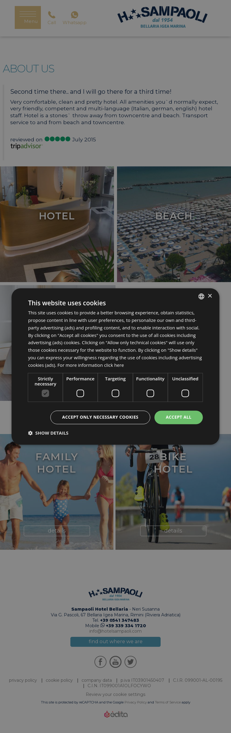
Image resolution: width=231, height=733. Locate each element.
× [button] (210, 296)
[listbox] (202, 296)
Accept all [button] (178, 417)
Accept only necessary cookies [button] (100, 417)
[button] (48, 433)
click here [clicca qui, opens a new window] (114, 365)
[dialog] (115, 366)
